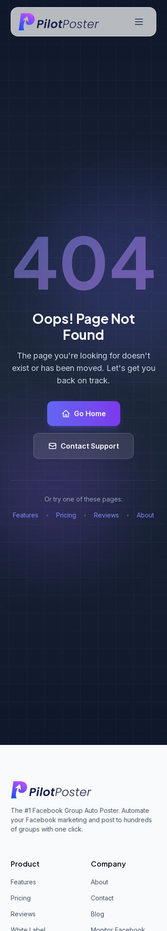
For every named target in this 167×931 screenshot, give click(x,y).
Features (25, 515)
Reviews (106, 515)
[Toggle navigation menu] (139, 22)
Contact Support (83, 446)
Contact (102, 898)
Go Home (83, 413)
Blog (97, 914)
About (145, 515)
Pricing (66, 515)
